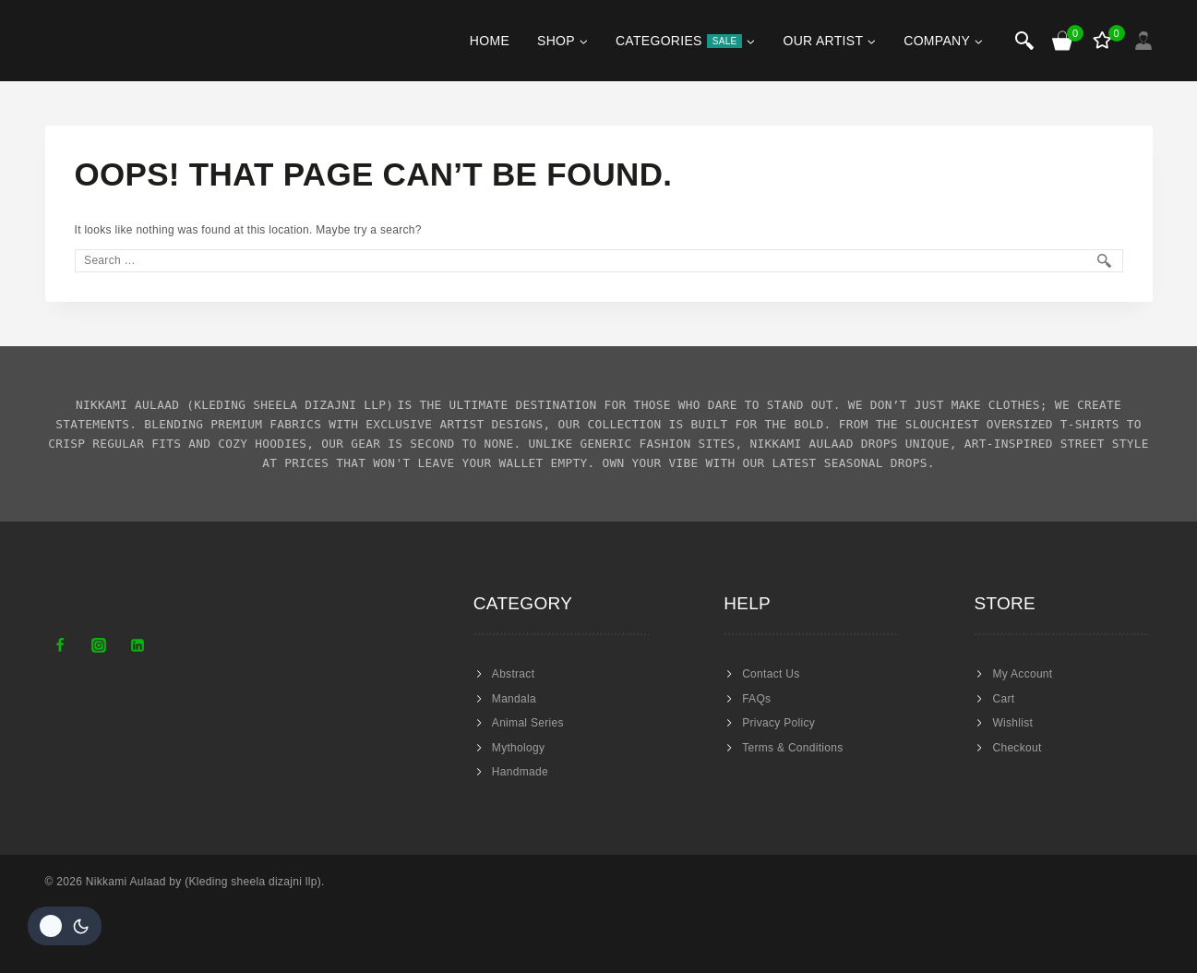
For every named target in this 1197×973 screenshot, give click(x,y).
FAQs (756, 698)
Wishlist (1012, 722)
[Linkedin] (137, 645)
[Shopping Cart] (1063, 40)
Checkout (1016, 747)
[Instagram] (99, 645)
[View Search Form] (1024, 40)
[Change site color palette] (65, 926)
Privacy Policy (778, 722)
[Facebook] (60, 645)
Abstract (513, 673)
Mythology (518, 747)
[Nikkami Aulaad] (100, 40)
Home (489, 40)
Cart (1003, 698)
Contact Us (770, 673)
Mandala (514, 698)
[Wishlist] (1104, 40)
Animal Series (528, 722)
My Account (1022, 673)
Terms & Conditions (792, 747)
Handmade (520, 771)
